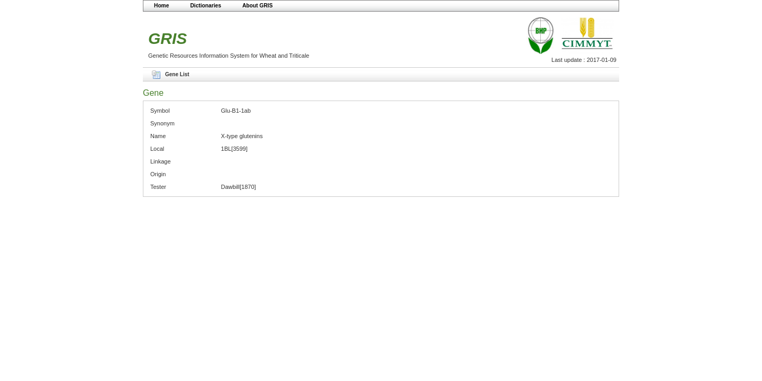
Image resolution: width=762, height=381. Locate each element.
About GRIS (257, 5)
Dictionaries (205, 5)
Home (161, 5)
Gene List (177, 74)
